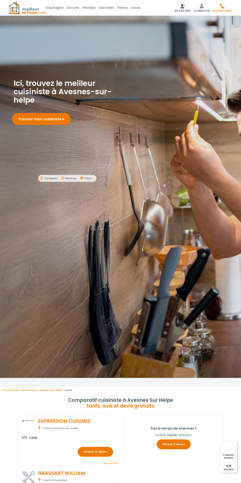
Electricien (111, 8)
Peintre (127, 8)
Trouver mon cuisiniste (41, 119)
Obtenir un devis (95, 452)
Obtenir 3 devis (173, 445)
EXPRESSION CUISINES (64, 422)
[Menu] (235, 443)
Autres (140, 8)
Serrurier (77, 8)
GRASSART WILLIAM (61, 474)
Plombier (93, 8)
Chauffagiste (58, 8)
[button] (222, 8)
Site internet (110, 463)
